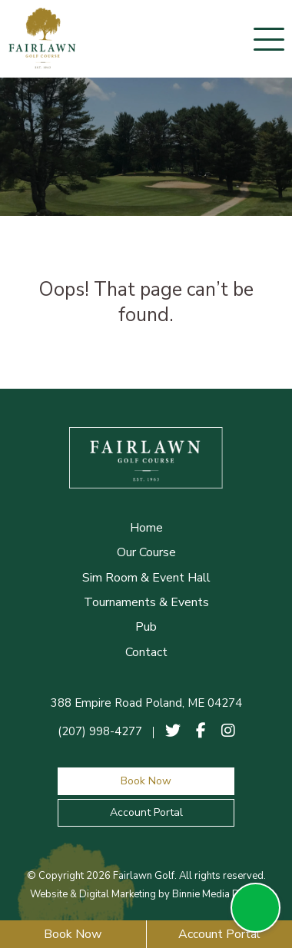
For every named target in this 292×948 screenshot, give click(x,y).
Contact (146, 652)
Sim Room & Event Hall (146, 577)
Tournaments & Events (146, 602)
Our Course (146, 552)
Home (146, 527)
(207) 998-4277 (100, 731)
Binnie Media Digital (217, 894)
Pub (146, 626)
